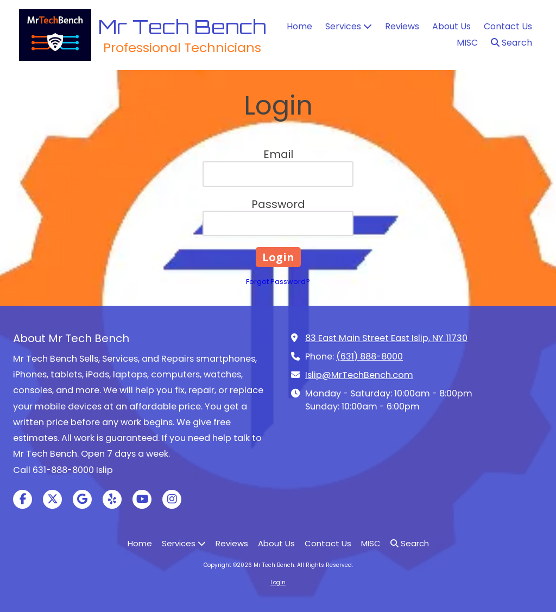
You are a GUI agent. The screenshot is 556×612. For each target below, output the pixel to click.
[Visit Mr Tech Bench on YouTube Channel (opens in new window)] (141, 499)
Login (278, 582)
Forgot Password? (278, 281)
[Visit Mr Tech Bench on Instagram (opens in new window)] (171, 499)
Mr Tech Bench (182, 26)
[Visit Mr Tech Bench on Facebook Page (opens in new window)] (22, 499)
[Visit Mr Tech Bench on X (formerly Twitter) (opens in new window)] (52, 499)
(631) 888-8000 (369, 356)
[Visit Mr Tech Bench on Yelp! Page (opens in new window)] (112, 499)
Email (278, 154)
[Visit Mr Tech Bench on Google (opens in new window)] (82, 499)
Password (278, 204)
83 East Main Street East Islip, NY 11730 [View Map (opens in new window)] (386, 338)
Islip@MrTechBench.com (359, 375)
